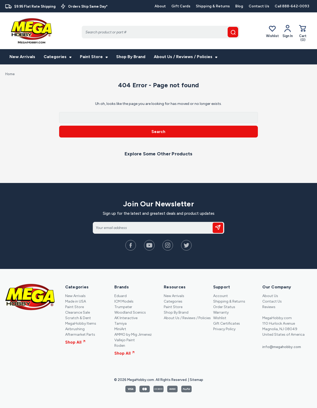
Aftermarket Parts (80, 334)
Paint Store (94, 56)
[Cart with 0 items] (302, 33)
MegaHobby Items (80, 323)
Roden (119, 345)
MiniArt (120, 329)
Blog (239, 6)
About (160, 6)
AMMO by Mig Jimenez (133, 334)
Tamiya (120, 323)
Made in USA (75, 301)
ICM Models (124, 301)
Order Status (224, 307)
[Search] (160, 32)
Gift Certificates (226, 323)
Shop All (75, 342)
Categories (57, 56)
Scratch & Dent (78, 318)
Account (220, 296)
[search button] (233, 32)
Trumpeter (123, 307)
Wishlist (272, 31)
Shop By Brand (130, 56)
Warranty (221, 312)
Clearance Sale (77, 312)
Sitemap (196, 380)
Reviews (268, 307)
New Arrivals (22, 56)
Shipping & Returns (213, 6)
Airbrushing (75, 329)
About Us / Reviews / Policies (185, 56)
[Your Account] (288, 31)
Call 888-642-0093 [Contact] (292, 6)
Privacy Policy (224, 329)
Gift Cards (180, 6)
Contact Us (259, 6)
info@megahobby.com (281, 347)
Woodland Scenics (130, 312)
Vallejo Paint (124, 340)
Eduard (120, 296)
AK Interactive (125, 318)
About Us (270, 296)
